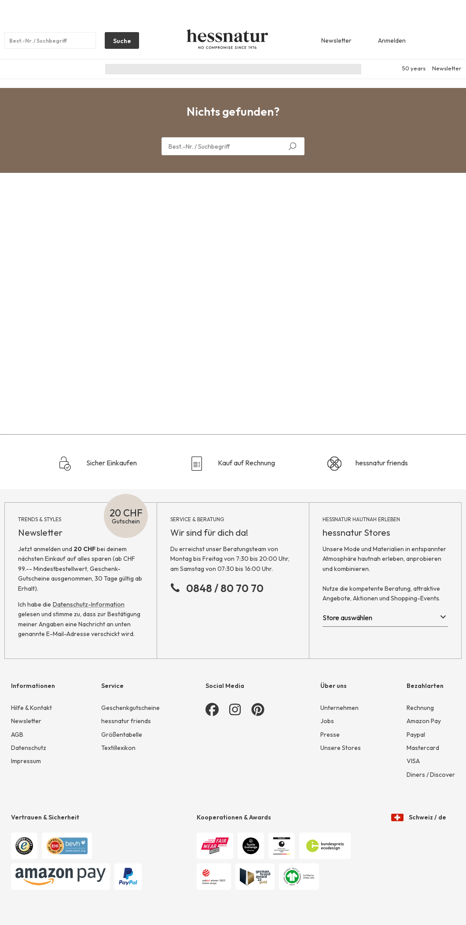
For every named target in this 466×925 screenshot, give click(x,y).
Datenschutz (28, 748)
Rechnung (420, 708)
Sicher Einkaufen (97, 464)
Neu (165, 69)
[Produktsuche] (50, 40)
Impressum (26, 761)
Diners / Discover (431, 775)
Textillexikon (118, 748)
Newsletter (446, 68)
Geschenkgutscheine (130, 708)
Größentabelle (121, 735)
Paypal (416, 735)
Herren (225, 69)
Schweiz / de (418, 808)
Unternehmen (339, 708)
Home (320, 69)
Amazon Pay (424, 721)
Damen (193, 69)
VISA (413, 761)
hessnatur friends (367, 464)
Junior (256, 69)
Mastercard (423, 748)
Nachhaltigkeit (128, 69)
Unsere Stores (340, 748)
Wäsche (288, 69)
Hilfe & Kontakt (31, 708)
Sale (346, 69)
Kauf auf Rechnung (232, 464)
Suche (118, 42)
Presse (330, 735)
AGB (17, 735)
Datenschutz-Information (89, 604)
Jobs (327, 721)
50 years (414, 68)
